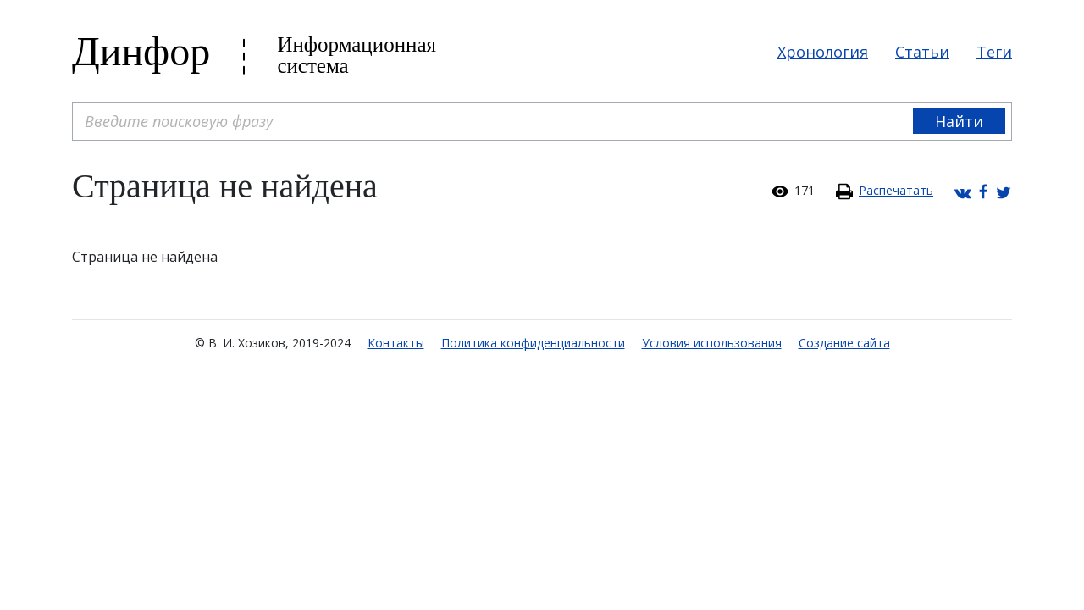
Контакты (396, 343)
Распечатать (896, 190)
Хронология (822, 52)
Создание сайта (844, 343)
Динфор (141, 51)
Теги (994, 52)
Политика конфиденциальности (533, 343)
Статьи (922, 52)
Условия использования (712, 343)
